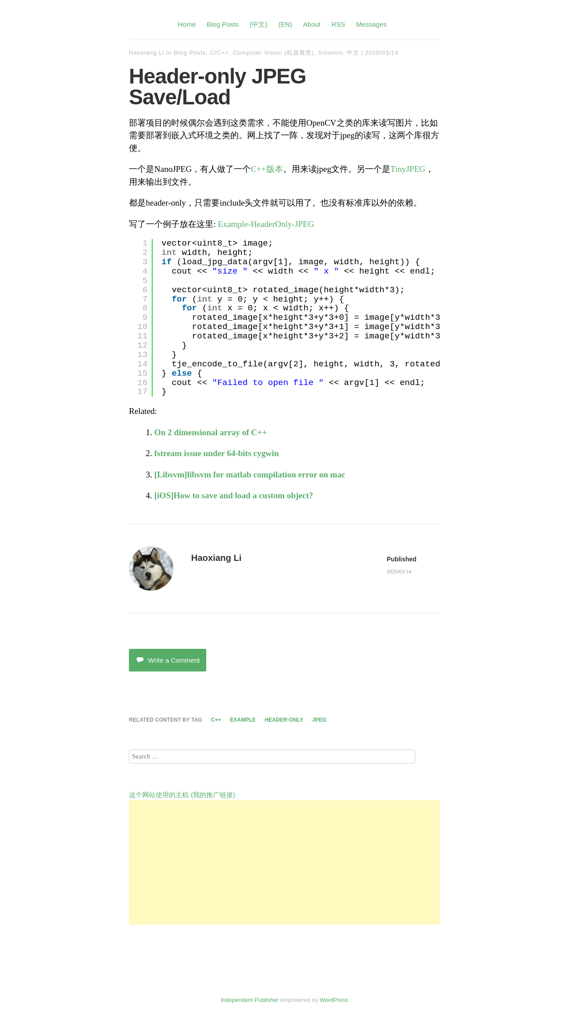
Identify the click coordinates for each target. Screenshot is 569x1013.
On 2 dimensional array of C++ (210, 432)
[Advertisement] (284, 862)
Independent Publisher (250, 1000)
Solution (330, 52)
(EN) (285, 24)
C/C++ (219, 52)
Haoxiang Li (146, 52)
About (312, 24)
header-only (283, 720)
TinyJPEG (407, 169)
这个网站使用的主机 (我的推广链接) (182, 794)
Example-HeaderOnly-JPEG (266, 224)
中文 (353, 52)
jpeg (319, 720)
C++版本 (267, 169)
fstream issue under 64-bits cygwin (216, 453)
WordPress (334, 1000)
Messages (371, 24)
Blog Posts (223, 24)
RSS (338, 24)
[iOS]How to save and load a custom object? (233, 495)
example (243, 720)
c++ (216, 720)
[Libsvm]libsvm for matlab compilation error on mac (249, 474)
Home (187, 24)
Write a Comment (168, 660)
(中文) (258, 24)
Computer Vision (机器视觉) (273, 52)
